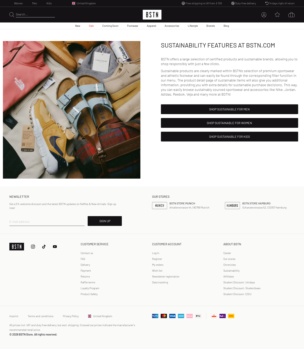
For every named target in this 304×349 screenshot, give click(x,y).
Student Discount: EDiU (237, 294)
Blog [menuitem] (226, 25)
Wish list (157, 270)
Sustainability (231, 270)
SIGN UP (104, 221)
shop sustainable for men (229, 109)
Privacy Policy (71, 316)
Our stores (229, 258)
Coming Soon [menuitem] (110, 25)
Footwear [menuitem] (132, 25)
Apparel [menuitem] (151, 25)
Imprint (13, 316)
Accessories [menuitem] (172, 25)
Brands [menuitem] (210, 25)
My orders (157, 264)
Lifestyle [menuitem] (193, 25)
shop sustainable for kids (229, 136)
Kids (49, 3)
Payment (86, 270)
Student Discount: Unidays (239, 282)
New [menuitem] (77, 25)
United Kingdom (100, 316)
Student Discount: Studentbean (242, 288)
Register (157, 258)
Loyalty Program (90, 288)
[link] (155, 253)
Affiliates (228, 276)
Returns (85, 276)
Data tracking (160, 282)
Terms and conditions (40, 316)
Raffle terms (88, 282)
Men (34, 3)
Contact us (87, 253)
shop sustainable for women (229, 123)
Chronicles (229, 264)
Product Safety (89, 294)
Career (227, 253)
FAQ (83, 258)
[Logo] (152, 15)
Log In (155, 253)
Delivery (85, 264)
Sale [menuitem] (91, 25)
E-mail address (19, 221)
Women (18, 3)
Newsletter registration (165, 276)
